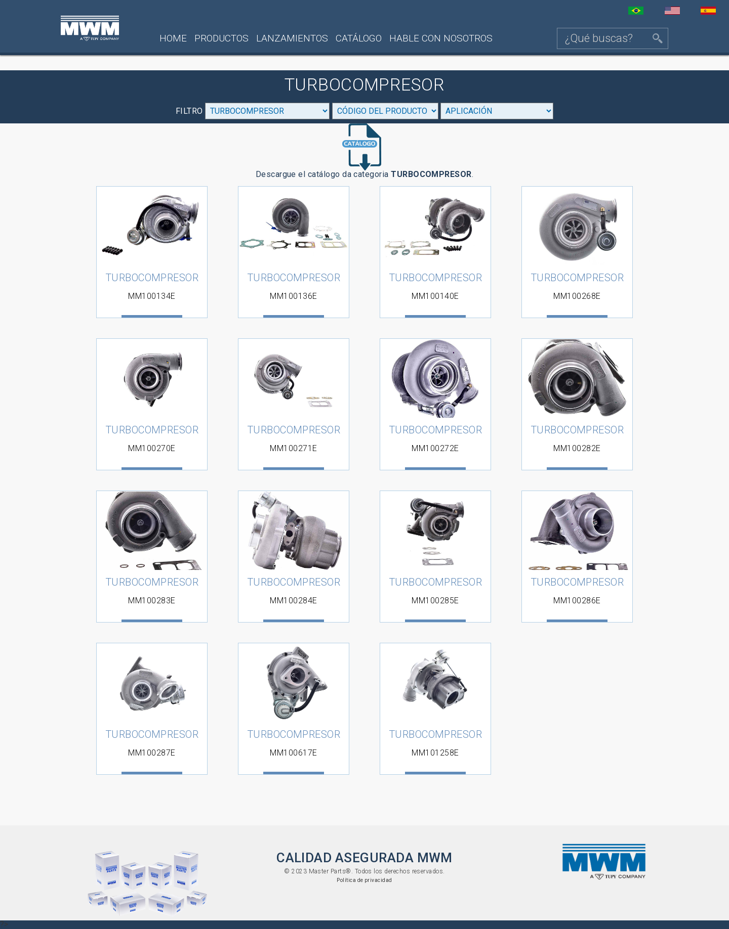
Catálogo (359, 38)
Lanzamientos (292, 38)
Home (173, 38)
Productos (221, 38)
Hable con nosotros (441, 38)
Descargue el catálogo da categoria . (365, 151)
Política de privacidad (364, 880)
